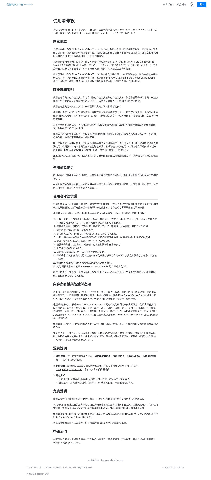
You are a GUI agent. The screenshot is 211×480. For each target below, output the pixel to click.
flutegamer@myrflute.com (69, 369)
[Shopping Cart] (192, 4)
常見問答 (181, 4)
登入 (202, 4)
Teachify (40, 474)
